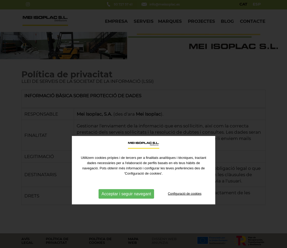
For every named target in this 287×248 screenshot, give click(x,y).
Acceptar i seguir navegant (126, 203)
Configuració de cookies (184, 204)
